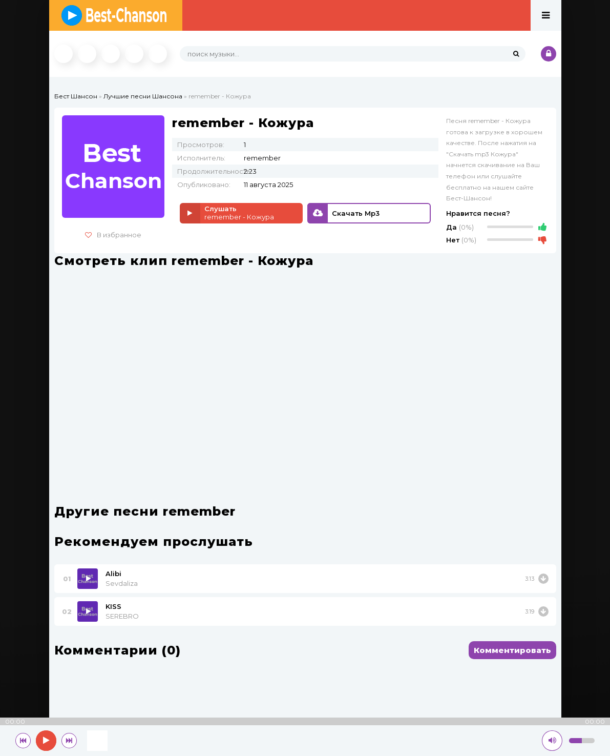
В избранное (113, 235)
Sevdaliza (122, 583)
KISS (113, 606)
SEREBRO (122, 616)
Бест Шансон (75, 96)
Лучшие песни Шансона (142, 96)
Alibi (113, 573)
